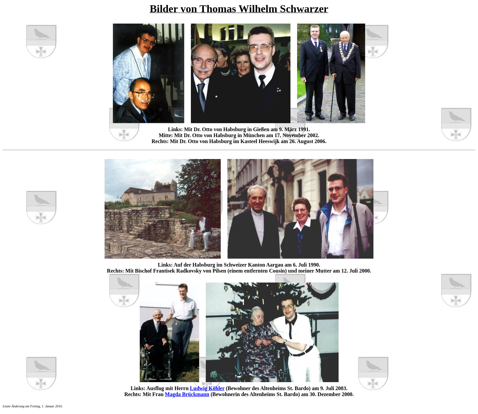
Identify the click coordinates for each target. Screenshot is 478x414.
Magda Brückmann (187, 394)
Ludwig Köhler (207, 388)
